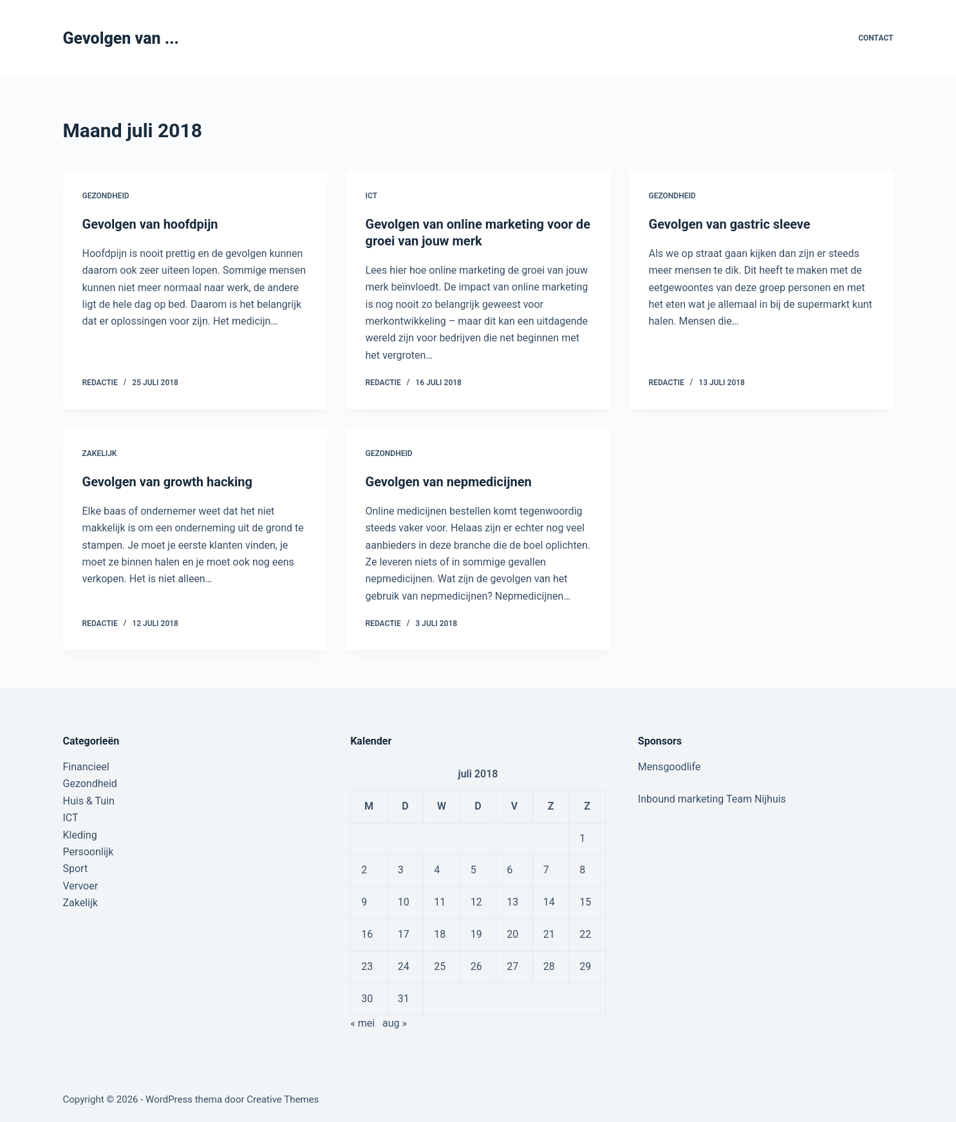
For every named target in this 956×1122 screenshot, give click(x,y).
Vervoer (80, 886)
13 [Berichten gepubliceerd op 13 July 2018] (512, 902)
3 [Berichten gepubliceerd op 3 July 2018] (401, 870)
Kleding (80, 835)
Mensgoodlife (669, 767)
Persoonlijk (88, 852)
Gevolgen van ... (121, 38)
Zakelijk (99, 453)
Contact (875, 38)
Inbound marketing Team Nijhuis (712, 799)
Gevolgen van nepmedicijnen (449, 482)
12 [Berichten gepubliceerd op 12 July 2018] (476, 902)
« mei (362, 1023)
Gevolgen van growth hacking (167, 482)
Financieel (86, 767)
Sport (75, 868)
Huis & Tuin (89, 801)
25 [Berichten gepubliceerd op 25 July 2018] (439, 966)
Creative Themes (283, 1099)
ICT (372, 195)
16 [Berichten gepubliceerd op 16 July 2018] (367, 934)
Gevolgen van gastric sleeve (730, 224)
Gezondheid (105, 195)
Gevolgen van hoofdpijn (150, 224)
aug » (394, 1023)
